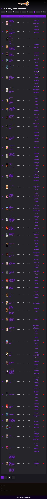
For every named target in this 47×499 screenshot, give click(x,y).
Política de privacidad (5, 490)
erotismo (35, 395)
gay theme (36, 90)
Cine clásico (36, 29)
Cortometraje (36, 58)
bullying (36, 292)
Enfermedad (36, 446)
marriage (36, 198)
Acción (34, 96)
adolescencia (36, 18)
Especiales (36, 339)
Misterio (36, 189)
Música (36, 230)
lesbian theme (36, 82)
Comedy (36, 74)
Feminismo (36, 278)
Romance (36, 26)
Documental (36, 44)
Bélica (35, 308)
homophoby (36, 102)
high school (36, 25)
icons (38, 340)
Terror (36, 213)
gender (37, 137)
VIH (38, 451)
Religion (36, 331)
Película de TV (36, 92)
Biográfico (36, 368)
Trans (36, 120)
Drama (35, 32)
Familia (37, 75)
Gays (38, 23)
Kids (34, 210)
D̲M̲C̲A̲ (1, 488)
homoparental (36, 208)
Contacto (2, 486)
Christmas (36, 71)
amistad (35, 20)
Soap (36, 343)
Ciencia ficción (36, 123)
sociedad (36, 104)
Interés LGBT (36, 55)
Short (36, 62)
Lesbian (36, 66)
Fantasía (35, 262)
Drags (35, 165)
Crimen (34, 186)
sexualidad (36, 119)
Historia (36, 371)
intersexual (36, 383)
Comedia (35, 23)
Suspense (36, 68)
